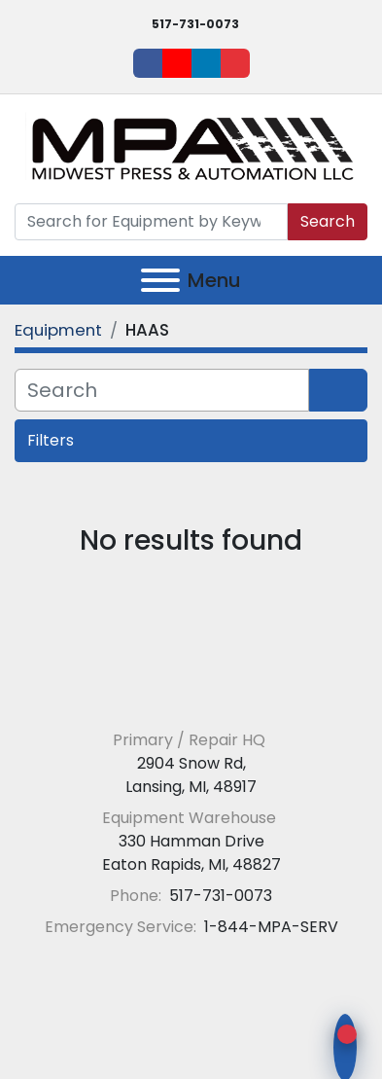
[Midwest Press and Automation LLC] (191, 693)
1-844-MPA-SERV (269, 927)
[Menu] (160, 280)
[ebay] (235, 63)
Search (327, 221)
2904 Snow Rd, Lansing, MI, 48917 (191, 775)
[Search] (151, 221)
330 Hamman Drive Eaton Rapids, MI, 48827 (191, 853)
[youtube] (176, 63)
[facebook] (147, 63)
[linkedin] (206, 63)
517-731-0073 (195, 24)
